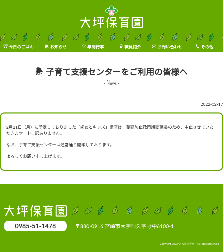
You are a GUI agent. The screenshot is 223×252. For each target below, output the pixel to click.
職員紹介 (132, 46)
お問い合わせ (169, 46)
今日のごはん (21, 46)
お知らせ (58, 46)
